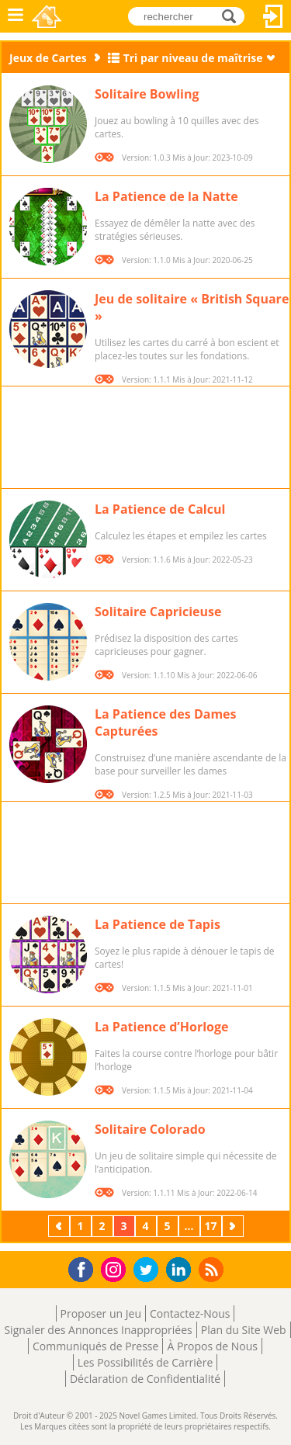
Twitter (149, 1270)
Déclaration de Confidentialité (145, 1378)
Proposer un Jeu (101, 1313)
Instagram (116, 1268)
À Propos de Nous (212, 1346)
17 (210, 1225)
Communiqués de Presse (95, 1346)
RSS (213, 1269)
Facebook (85, 1267)
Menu (15, 16)
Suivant (234, 1225)
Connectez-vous (273, 16)
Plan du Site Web (243, 1329)
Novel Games (47, 16)
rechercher (233, 16)
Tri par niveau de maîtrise (193, 57)
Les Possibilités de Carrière (145, 1362)
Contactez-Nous (190, 1313)
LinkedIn (181, 1270)
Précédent (60, 1225)
